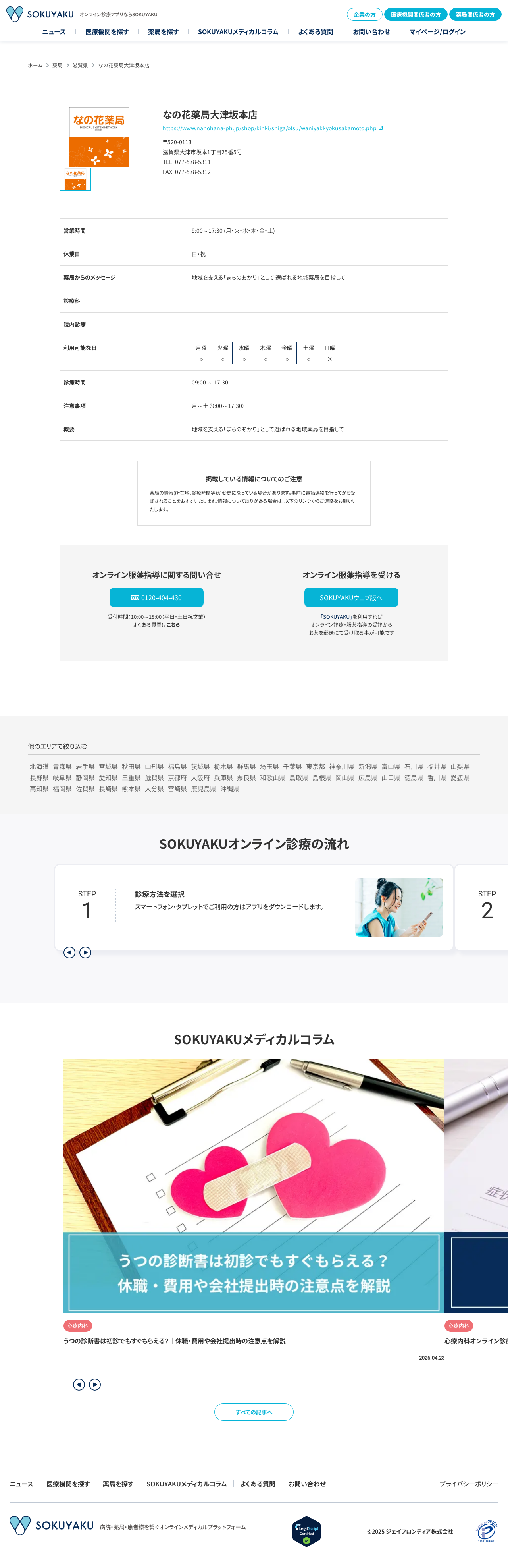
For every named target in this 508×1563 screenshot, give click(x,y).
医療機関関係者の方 (416, 14)
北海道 (39, 766)
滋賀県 (80, 65)
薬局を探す (163, 31)
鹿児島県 (203, 788)
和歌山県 (272, 777)
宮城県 (108, 766)
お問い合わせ (371, 31)
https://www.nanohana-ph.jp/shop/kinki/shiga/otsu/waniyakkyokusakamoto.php (270, 128)
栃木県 (223, 766)
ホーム (35, 65)
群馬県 (246, 766)
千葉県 (292, 766)
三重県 (131, 777)
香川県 (436, 777)
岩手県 (85, 766)
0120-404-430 (161, 597)
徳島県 (413, 777)
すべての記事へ (254, 1412)
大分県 (154, 788)
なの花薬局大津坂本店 (124, 65)
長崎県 (108, 788)
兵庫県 (223, 777)
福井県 (436, 766)
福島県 (177, 766)
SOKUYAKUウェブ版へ (351, 597)
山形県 (154, 766)
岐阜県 (62, 777)
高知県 (39, 788)
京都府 (177, 777)
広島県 (367, 777)
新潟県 (367, 766)
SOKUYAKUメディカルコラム (238, 31)
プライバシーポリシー (469, 1483)
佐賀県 (85, 788)
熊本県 (131, 788)
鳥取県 (298, 777)
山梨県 (460, 766)
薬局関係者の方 (475, 14)
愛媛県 (460, 777)
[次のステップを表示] (85, 952)
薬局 (57, 65)
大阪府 (200, 777)
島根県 (321, 777)
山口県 (390, 777)
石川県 (413, 766)
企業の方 (365, 14)
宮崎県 (177, 788)
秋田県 (131, 766)
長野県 (39, 777)
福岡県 (62, 788)
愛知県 (108, 777)
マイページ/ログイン (438, 31)
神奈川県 (341, 766)
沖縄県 (229, 788)
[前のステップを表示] (69, 952)
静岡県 (85, 777)
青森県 (62, 766)
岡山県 (344, 777)
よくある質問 (315, 31)
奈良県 (246, 777)
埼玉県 (269, 766)
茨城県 (200, 766)
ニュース (54, 31)
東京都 (315, 766)
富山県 (390, 766)
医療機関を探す (107, 31)
